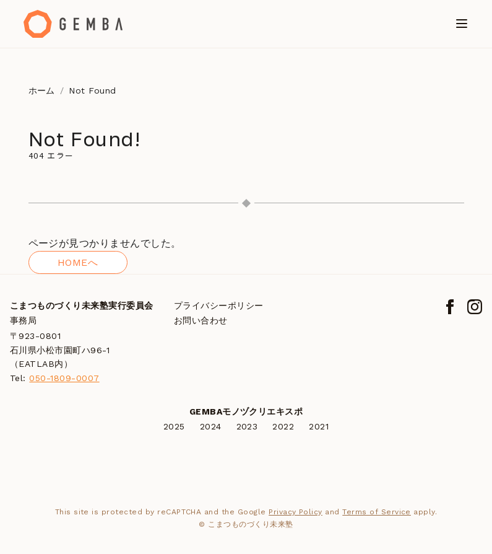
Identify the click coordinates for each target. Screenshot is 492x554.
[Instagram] (474, 306)
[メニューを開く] (461, 23)
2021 (319, 426)
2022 (283, 426)
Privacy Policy (295, 512)
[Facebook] (449, 306)
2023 (247, 426)
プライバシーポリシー (219, 305)
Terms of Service (376, 512)
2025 (174, 426)
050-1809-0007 (64, 378)
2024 (211, 426)
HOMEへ (78, 262)
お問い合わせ (201, 320)
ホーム (41, 90)
